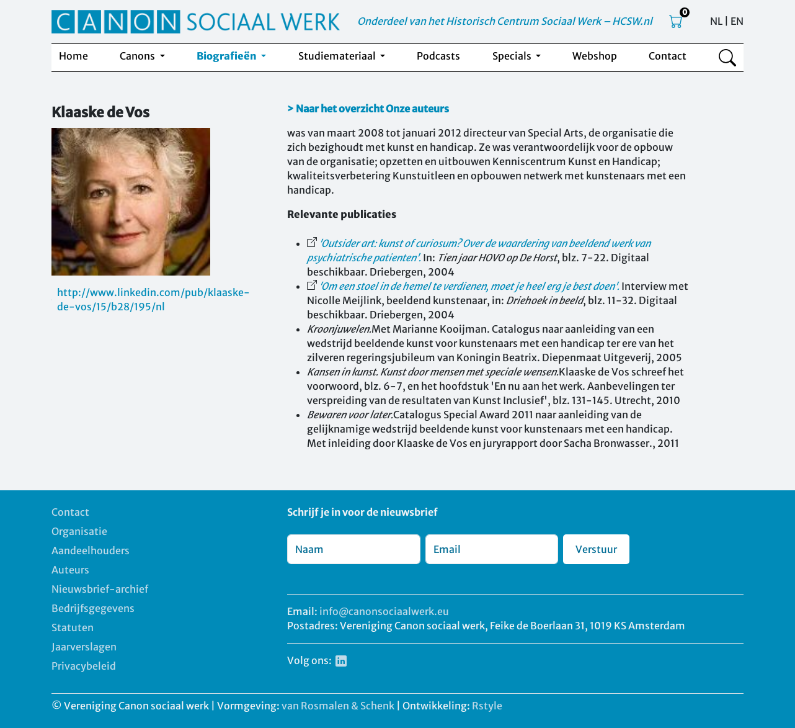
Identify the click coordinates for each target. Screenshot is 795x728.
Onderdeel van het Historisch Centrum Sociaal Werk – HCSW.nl (504, 21)
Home (73, 56)
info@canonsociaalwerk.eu (384, 611)
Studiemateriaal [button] (338, 56)
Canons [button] (138, 56)
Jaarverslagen (84, 646)
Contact (667, 56)
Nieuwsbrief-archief (99, 589)
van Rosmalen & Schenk (338, 705)
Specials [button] (512, 56)
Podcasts (438, 56)
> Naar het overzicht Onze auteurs (368, 108)
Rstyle (487, 705)
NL (716, 21)
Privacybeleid (83, 666)
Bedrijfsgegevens (93, 608)
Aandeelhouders (90, 550)
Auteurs (70, 570)
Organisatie (79, 531)
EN (737, 21)
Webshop (594, 56)
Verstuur (596, 549)
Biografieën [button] (228, 56)
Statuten (72, 627)
